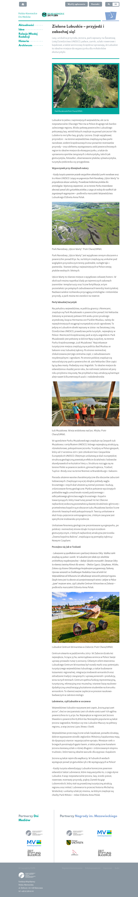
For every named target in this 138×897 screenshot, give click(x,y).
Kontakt (95, 4)
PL (109, 4)
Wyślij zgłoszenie (76, 4)
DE (116, 4)
